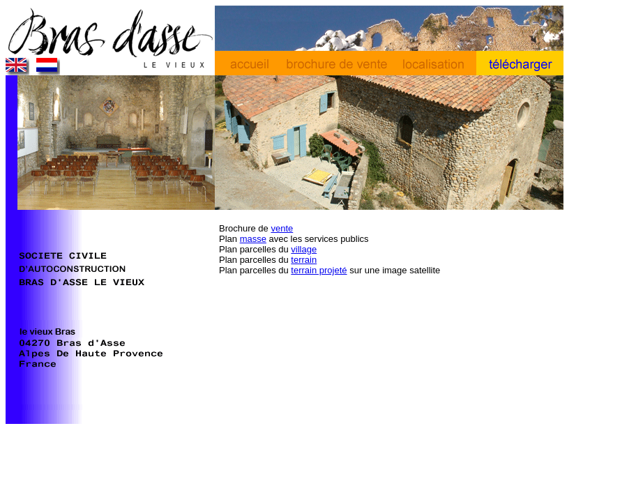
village (304, 249)
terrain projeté (319, 270)
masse (253, 239)
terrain (304, 259)
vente (282, 228)
